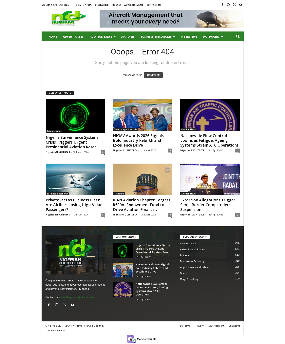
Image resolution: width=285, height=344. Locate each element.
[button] (237, 36)
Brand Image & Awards (125, 129)
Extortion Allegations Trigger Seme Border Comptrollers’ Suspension (207, 204)
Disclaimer (102, 4)
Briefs (183, 273)
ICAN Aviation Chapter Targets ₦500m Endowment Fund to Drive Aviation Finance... (141, 204)
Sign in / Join (83, 4)
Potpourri (213, 36)
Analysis (128, 36)
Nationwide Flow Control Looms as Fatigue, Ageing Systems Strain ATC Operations (209, 140)
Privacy (116, 4)
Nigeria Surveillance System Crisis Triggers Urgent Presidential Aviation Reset (72, 142)
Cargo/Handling (189, 279)
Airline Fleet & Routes (192, 249)
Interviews (188, 36)
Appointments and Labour (195, 267)
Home (53, 36)
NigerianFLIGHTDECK (58, 152)
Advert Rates (73, 36)
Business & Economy (158, 36)
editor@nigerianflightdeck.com (76, 297)
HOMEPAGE (153, 75)
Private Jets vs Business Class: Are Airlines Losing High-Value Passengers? (74, 204)
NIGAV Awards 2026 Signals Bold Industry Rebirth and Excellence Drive (138, 140)
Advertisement (133, 4)
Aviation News (103, 36)
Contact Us (153, 4)
